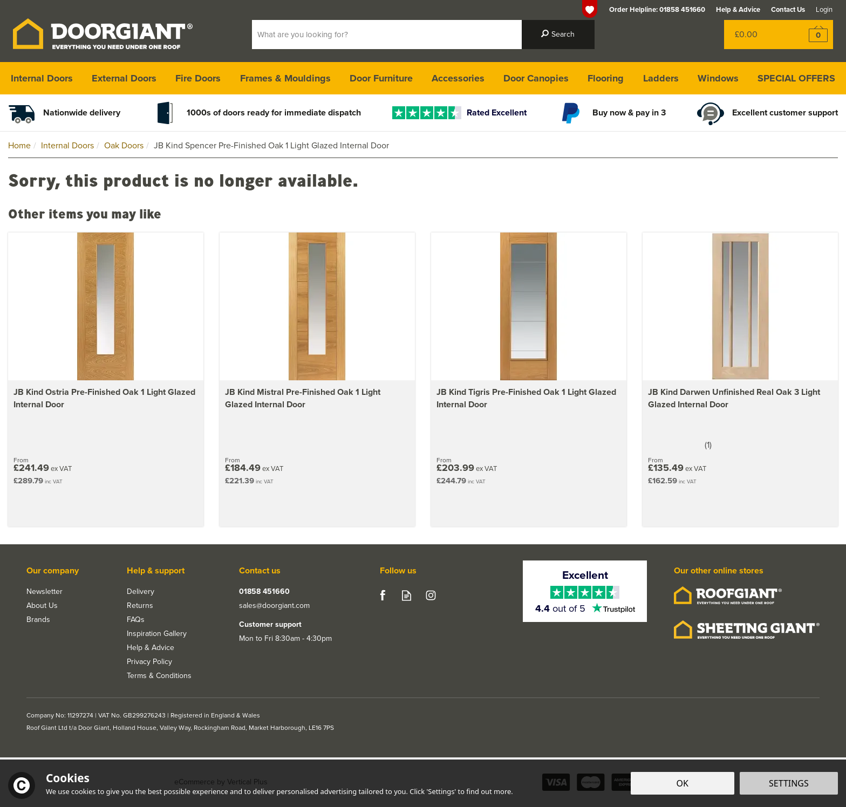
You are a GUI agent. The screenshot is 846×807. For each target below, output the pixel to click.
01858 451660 (264, 591)
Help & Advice (150, 647)
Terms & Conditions (159, 676)
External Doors (124, 78)
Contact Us (788, 9)
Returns (140, 605)
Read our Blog (406, 595)
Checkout (811, 34)
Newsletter (44, 591)
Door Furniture (381, 78)
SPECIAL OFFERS (796, 78)
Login (824, 9)
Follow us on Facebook (382, 595)
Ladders (661, 78)
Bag (756, 34)
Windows (718, 78)
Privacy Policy (149, 661)
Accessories (458, 78)
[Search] (387, 34)
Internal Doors (42, 78)
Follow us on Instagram (431, 595)
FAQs (136, 619)
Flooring (606, 78)
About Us (42, 605)
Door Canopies (536, 78)
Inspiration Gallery (157, 633)
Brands (38, 619)
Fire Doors (198, 78)
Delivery (140, 591)
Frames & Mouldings (285, 78)
